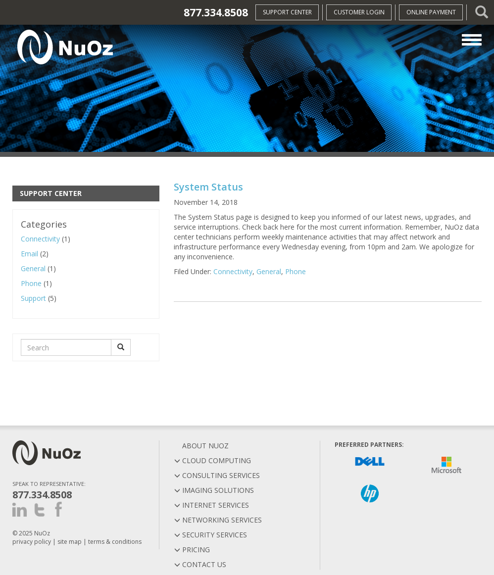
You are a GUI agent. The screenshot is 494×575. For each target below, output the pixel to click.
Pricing (192, 549)
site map (69, 541)
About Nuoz (201, 445)
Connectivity (40, 238)
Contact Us (200, 564)
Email (29, 253)
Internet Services (211, 505)
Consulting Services (217, 475)
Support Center (287, 12)
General (33, 268)
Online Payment (431, 12)
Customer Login (359, 12)
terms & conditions (115, 541)
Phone (31, 283)
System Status (208, 186)
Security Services (210, 534)
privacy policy (31, 541)
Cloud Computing (212, 460)
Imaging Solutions (214, 490)
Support (33, 298)
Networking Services (218, 520)
